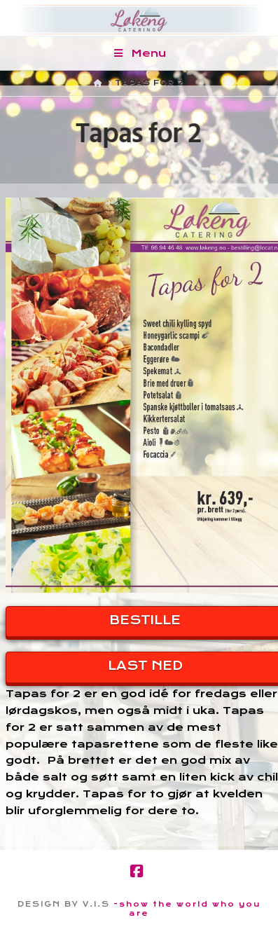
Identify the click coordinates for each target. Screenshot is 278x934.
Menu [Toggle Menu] (139, 53)
